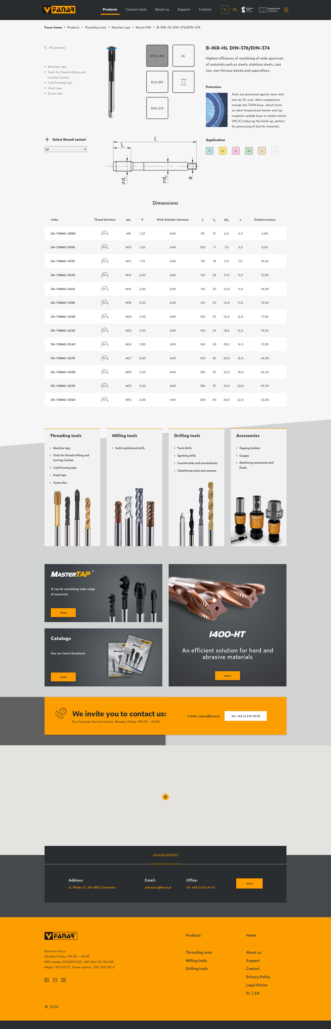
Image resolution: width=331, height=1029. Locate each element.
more (248, 892)
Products (74, 27)
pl (233, 9)
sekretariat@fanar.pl (159, 896)
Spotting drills (187, 457)
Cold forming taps (60, 82)
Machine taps (124, 27)
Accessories (249, 436)
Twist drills (185, 449)
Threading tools (98, 27)
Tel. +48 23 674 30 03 (247, 724)
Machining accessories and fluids (258, 467)
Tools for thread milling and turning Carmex (72, 460)
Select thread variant (69, 139)
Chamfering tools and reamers (192, 480)
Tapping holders (250, 449)
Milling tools (126, 436)
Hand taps (55, 88)
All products (57, 47)
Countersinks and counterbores (189, 467)
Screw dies (55, 93)
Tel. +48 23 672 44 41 (202, 896)
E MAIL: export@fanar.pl (201, 724)
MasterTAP (148, 27)
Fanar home (54, 27)
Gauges (244, 457)
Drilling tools (189, 436)
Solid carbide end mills (131, 449)
